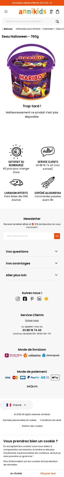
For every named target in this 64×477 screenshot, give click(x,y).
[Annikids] (32, 11)
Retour (7, 29)
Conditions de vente (50, 420)
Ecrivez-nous (32, 320)
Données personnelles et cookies (20, 420)
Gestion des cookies (32, 425)
